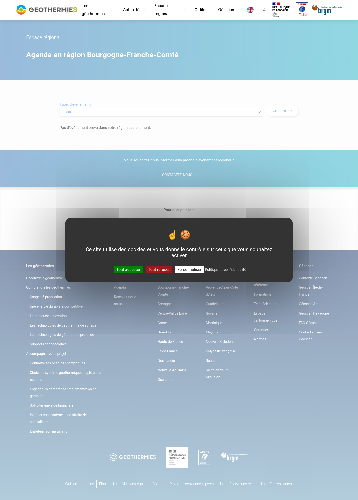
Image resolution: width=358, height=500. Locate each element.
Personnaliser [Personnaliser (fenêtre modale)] (189, 269)
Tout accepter (128, 269)
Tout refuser (159, 269)
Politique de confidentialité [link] (225, 269)
